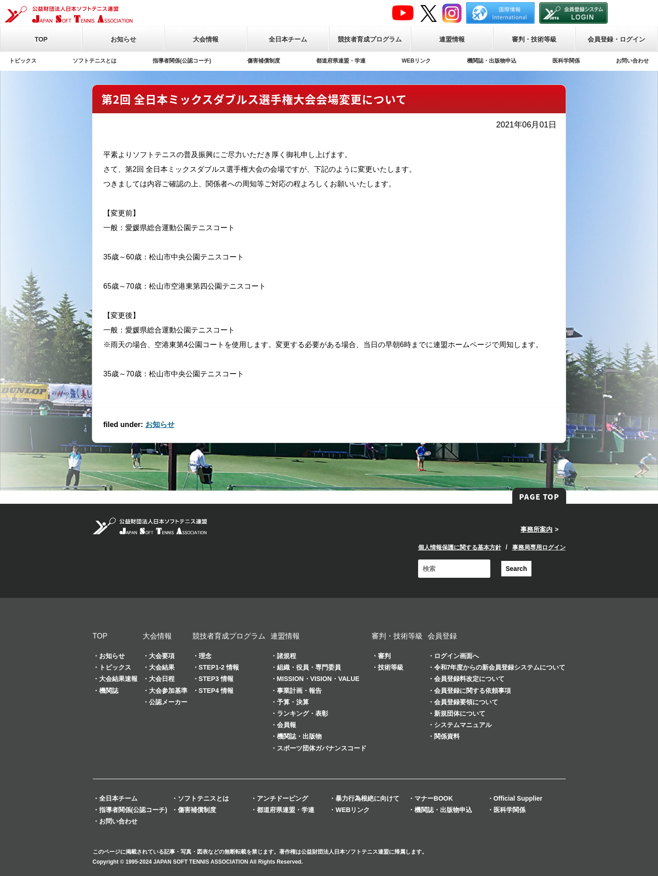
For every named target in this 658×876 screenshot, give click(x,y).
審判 (384, 656)
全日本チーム (288, 39)
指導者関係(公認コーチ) (182, 61)
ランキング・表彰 (302, 713)
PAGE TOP (539, 496)
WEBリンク (416, 61)
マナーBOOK (433, 798)
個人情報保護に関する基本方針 (459, 547)
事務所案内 (536, 529)
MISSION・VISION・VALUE (318, 678)
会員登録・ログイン (616, 39)
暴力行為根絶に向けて (367, 798)
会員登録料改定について (469, 678)
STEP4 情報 (216, 690)
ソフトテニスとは (95, 61)
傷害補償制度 (263, 61)
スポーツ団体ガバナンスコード (321, 748)
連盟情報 (452, 39)
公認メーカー (168, 702)
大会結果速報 (118, 678)
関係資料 (447, 736)
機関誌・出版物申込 (491, 61)
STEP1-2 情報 (219, 667)
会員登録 (442, 636)
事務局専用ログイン (539, 547)
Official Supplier (518, 798)
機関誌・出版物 (299, 736)
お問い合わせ (632, 61)
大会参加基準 (168, 690)
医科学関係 (566, 61)
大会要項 (162, 656)
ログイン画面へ (456, 656)
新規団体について (459, 713)
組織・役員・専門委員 (309, 667)
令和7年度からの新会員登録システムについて (500, 667)
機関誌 (108, 690)
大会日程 (162, 678)
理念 (205, 656)
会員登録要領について (466, 702)
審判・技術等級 (534, 39)
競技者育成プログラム (370, 39)
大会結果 (162, 667)
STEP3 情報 (216, 678)
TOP (41, 39)
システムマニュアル (463, 724)
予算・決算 (293, 702)
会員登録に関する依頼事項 (472, 690)
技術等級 (390, 667)
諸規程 (286, 656)
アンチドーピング (282, 798)
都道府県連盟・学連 (341, 61)
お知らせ (123, 39)
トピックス (23, 61)
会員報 (286, 724)
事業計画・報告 (299, 690)
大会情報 (205, 39)
